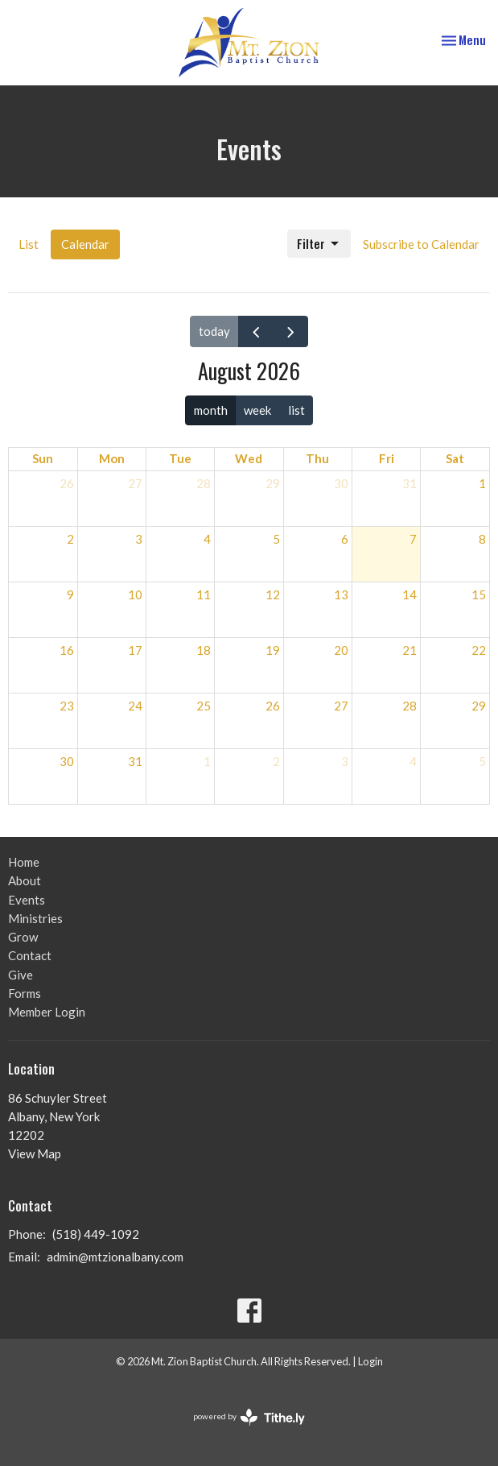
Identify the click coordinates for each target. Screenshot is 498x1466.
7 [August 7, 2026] (413, 539)
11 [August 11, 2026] (203, 594)
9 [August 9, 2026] (70, 594)
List (29, 244)
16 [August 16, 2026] (67, 650)
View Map (34, 1153)
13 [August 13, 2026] (341, 594)
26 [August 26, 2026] (272, 705)
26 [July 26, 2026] (67, 483)
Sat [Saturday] (455, 458)
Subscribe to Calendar (421, 244)
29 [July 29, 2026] (272, 483)
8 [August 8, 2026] (482, 539)
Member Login (46, 1011)
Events (26, 899)
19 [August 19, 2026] (272, 650)
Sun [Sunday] (42, 458)
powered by (249, 1417)
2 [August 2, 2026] (70, 539)
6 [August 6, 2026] (344, 539)
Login (370, 1361)
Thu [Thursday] (317, 458)
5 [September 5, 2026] (482, 761)
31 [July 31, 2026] (409, 483)
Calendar (85, 244)
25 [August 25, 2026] (203, 705)
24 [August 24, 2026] (135, 705)
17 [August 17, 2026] (135, 650)
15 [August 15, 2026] (478, 594)
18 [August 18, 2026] (203, 650)
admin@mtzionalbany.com (115, 1256)
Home (23, 862)
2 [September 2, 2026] (276, 761)
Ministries (35, 918)
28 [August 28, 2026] (409, 705)
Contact (29, 955)
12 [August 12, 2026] (272, 594)
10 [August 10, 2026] (135, 594)
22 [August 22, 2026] (478, 650)
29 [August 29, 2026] (478, 705)
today (214, 331)
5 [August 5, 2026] (276, 539)
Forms (24, 993)
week (257, 410)
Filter (319, 243)
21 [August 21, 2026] (409, 650)
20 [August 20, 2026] (341, 650)
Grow (23, 937)
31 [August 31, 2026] (135, 761)
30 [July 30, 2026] (341, 483)
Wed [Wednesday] (248, 458)
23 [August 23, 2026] (67, 705)
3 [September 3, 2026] (344, 761)
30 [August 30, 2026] (67, 761)
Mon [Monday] (112, 458)
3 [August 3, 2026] (138, 539)
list (296, 410)
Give (20, 974)
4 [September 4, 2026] (413, 761)
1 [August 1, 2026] (482, 483)
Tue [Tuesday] (180, 458)
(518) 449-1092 (95, 1234)
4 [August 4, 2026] (207, 539)
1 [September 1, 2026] (207, 761)
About (24, 880)
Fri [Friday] (386, 458)
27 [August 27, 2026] (341, 705)
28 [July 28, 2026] (203, 483)
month (211, 410)
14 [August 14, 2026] (409, 594)
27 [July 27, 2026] (135, 483)
